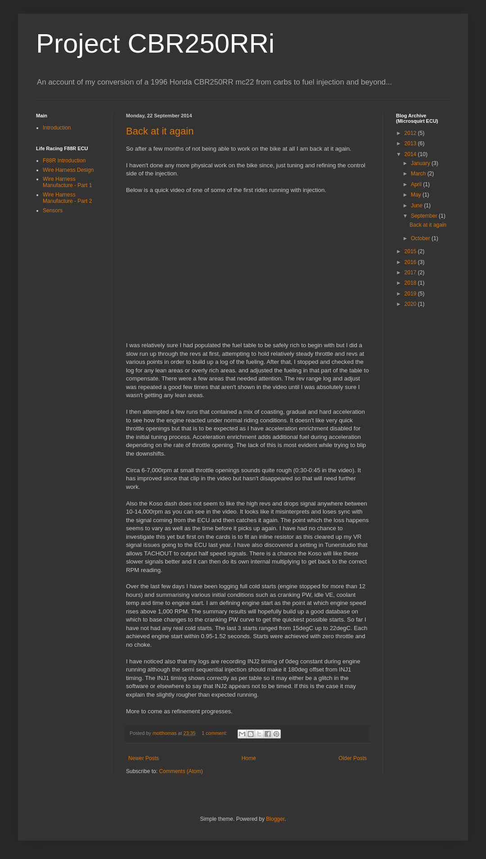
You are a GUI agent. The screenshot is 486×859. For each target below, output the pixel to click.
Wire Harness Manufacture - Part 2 (67, 198)
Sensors (53, 210)
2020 (411, 304)
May (417, 195)
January (421, 163)
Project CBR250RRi (155, 43)
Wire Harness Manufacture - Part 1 (67, 182)
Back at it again (160, 131)
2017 (411, 272)
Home (249, 758)
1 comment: (215, 733)
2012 (411, 133)
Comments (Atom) (180, 771)
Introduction (57, 128)
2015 (411, 251)
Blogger (275, 819)
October (421, 238)
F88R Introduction (64, 160)
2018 (411, 283)
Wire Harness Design (68, 170)
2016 (411, 262)
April (417, 184)
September (425, 216)
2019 (411, 294)
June (417, 205)
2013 (411, 143)
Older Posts (352, 758)
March (419, 173)
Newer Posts (143, 758)
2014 (411, 154)
